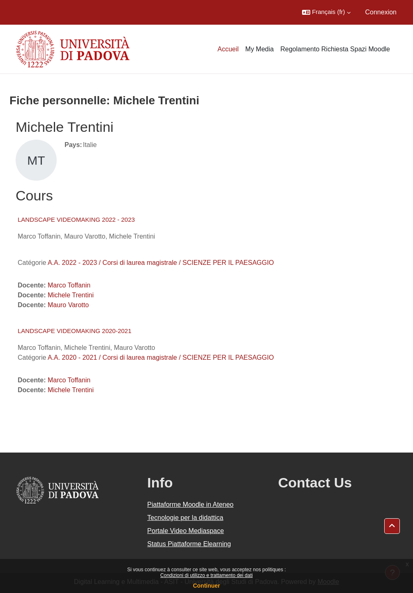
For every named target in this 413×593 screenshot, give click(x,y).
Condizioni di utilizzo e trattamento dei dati (206, 575)
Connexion (381, 12)
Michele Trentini (71, 295)
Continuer (206, 585)
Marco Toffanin (69, 285)
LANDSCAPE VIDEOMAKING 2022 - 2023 (76, 219)
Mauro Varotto (68, 304)
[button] (326, 12)
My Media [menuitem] (259, 49)
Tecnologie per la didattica (185, 517)
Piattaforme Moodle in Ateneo (190, 504)
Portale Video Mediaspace (185, 530)
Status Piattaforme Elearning (189, 543)
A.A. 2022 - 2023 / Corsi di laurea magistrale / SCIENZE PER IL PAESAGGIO (161, 262)
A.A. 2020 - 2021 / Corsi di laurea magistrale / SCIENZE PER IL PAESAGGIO (161, 357)
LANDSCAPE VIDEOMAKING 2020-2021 (75, 330)
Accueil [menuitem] (228, 49)
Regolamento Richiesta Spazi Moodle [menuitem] (335, 49)
